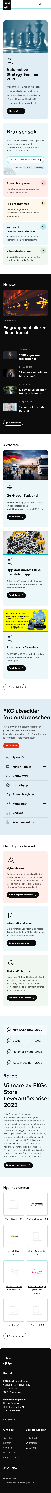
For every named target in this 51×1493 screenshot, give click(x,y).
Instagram (32, 1442)
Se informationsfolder (21, 942)
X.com (31, 1447)
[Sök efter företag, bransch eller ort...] (25, 159)
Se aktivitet (16, 516)
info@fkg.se (9, 1419)
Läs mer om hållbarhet (22, 997)
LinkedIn (32, 1438)
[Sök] (41, 159)
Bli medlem (11, 745)
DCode (33, 1482)
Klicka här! (16, 111)
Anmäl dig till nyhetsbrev (23, 894)
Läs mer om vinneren (18, 1165)
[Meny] (43, 4)
